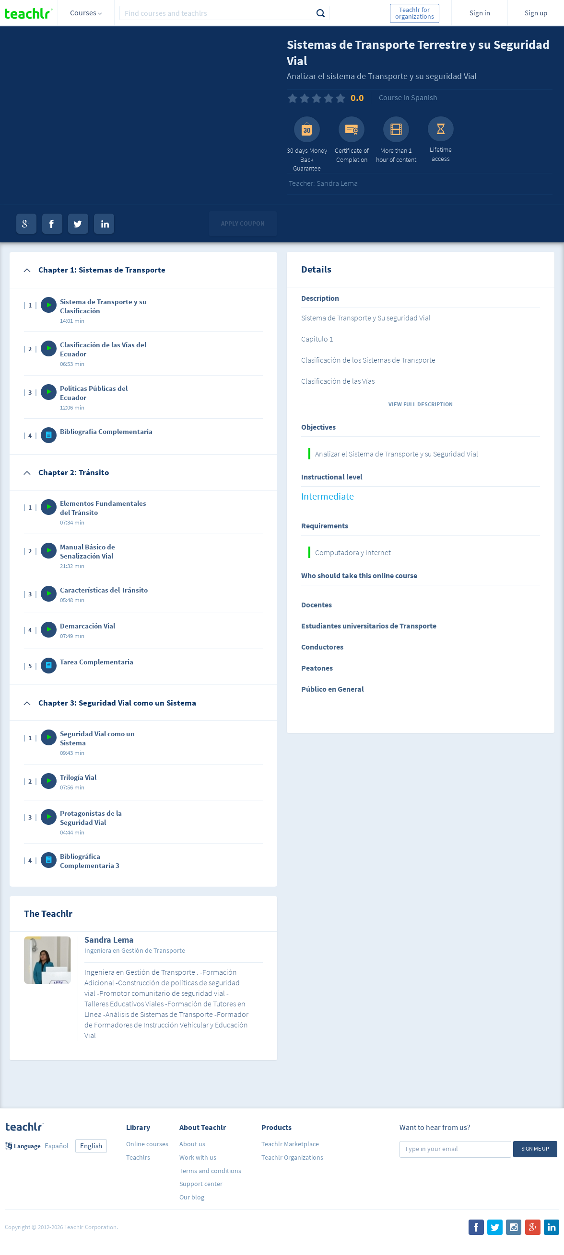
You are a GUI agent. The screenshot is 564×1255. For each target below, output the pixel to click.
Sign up (536, 12)
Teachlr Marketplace (290, 1144)
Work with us (197, 1157)
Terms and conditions (210, 1170)
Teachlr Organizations (292, 1157)
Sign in (480, 12)
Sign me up (535, 1148)
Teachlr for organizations (414, 13)
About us (192, 1144)
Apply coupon (243, 223)
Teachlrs (138, 1157)
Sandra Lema (109, 940)
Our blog (191, 1197)
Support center (201, 1183)
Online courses (147, 1144)
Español (57, 1145)
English (91, 1145)
